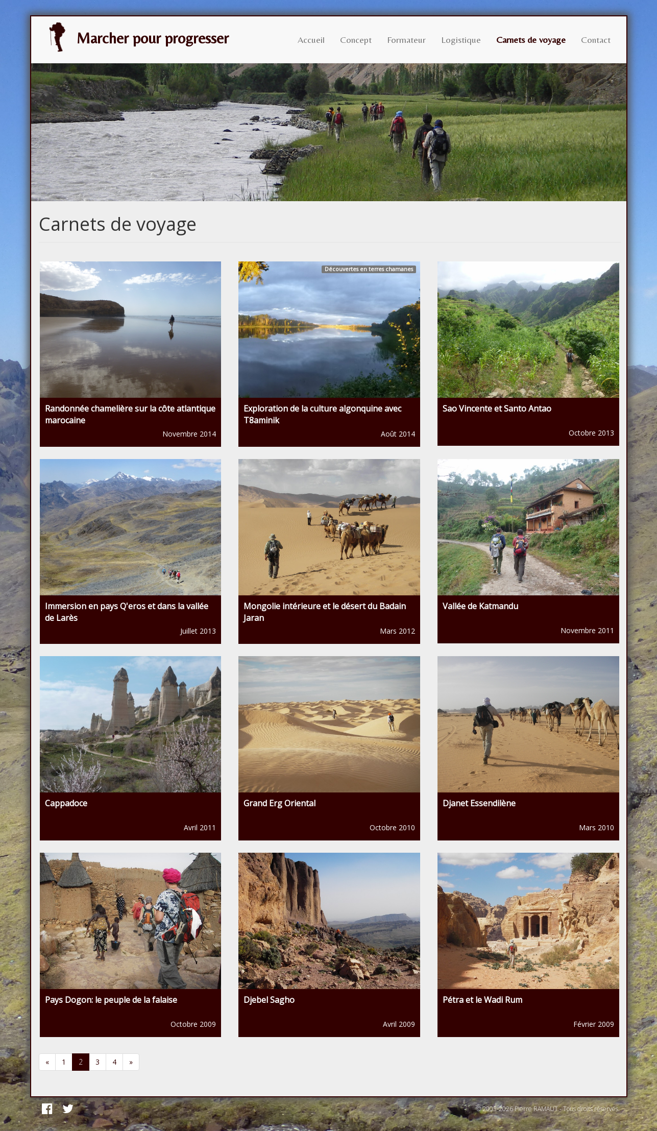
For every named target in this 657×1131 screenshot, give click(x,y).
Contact (596, 39)
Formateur (406, 39)
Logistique (461, 39)
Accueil (311, 39)
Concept (356, 39)
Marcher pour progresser (135, 37)
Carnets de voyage (531, 39)
